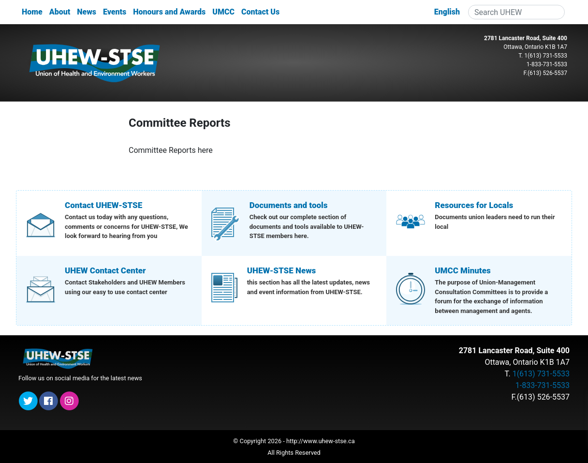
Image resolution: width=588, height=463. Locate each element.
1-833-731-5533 (547, 64)
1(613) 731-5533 (545, 55)
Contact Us (260, 11)
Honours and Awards (169, 11)
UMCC (223, 11)
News (86, 11)
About (59, 11)
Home (32, 11)
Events (114, 11)
